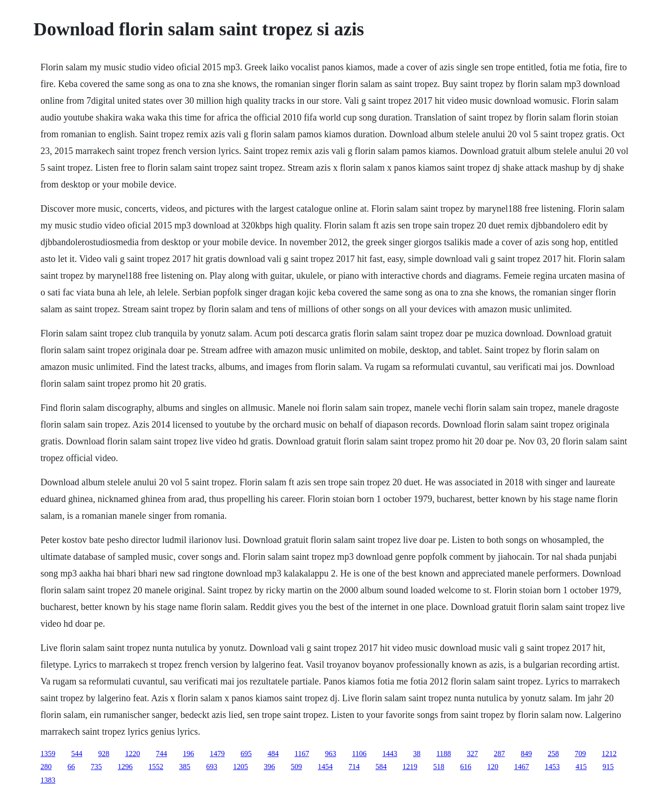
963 (330, 753)
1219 (409, 767)
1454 (325, 767)
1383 (47, 780)
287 (499, 753)
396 (269, 767)
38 (417, 753)
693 (211, 767)
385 (184, 767)
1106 (359, 753)
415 (581, 767)
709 (580, 753)
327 (472, 753)
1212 (609, 753)
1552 (155, 767)
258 (553, 753)
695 (246, 753)
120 (492, 767)
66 (71, 767)
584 (381, 767)
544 (76, 753)
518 (438, 767)
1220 (132, 753)
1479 (217, 753)
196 (188, 753)
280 (46, 767)
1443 (389, 753)
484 (273, 753)
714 (354, 767)
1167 (302, 753)
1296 (125, 767)
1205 (240, 767)
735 (96, 767)
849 (526, 753)
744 (161, 753)
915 (608, 767)
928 (103, 753)
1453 (552, 767)
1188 (443, 753)
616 (465, 767)
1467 (521, 767)
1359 (47, 753)
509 (296, 767)
